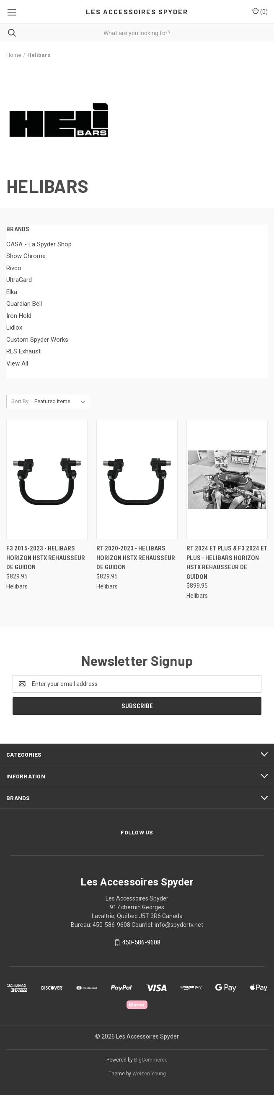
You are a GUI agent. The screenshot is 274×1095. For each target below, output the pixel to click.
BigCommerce (151, 1060)
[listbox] (61, 401)
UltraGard (19, 280)
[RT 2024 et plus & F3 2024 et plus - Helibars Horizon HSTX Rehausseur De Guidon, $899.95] (227, 479)
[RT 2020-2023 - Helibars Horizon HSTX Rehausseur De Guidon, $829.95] (137, 479)
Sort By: (20, 401)
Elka (11, 292)
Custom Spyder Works (37, 339)
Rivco (13, 268)
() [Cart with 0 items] (260, 11)
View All (17, 363)
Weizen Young (149, 1074)
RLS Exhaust (23, 351)
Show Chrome (26, 256)
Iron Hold (18, 316)
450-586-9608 (141, 942)
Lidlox (14, 327)
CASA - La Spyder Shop (39, 244)
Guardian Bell (24, 303)
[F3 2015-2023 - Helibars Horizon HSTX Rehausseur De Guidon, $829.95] (47, 479)
